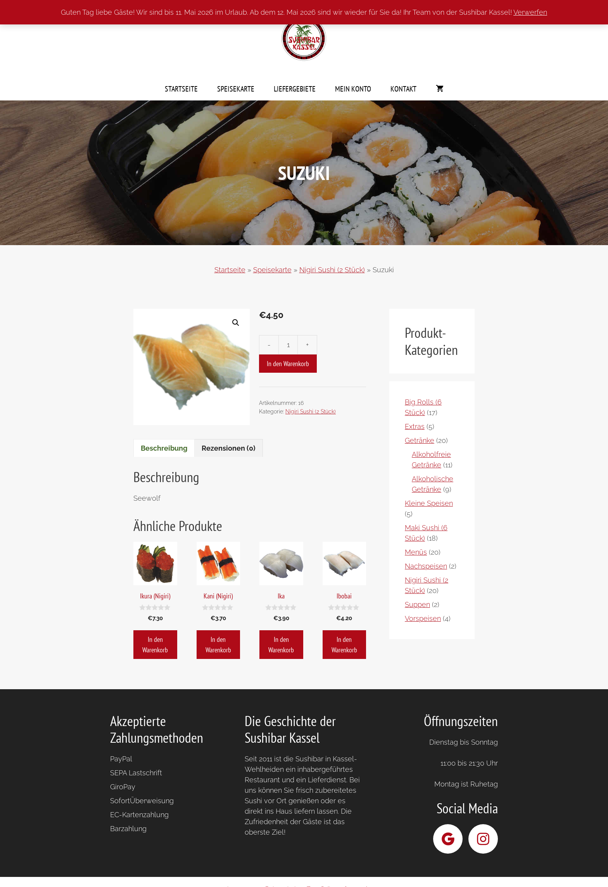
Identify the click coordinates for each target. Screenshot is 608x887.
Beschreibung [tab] (164, 448)
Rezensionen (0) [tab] (229, 448)
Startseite (181, 89)
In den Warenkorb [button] (155, 644)
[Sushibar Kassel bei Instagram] (483, 839)
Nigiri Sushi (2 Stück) (332, 270)
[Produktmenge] (288, 344)
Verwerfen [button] (530, 12)
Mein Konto (353, 89)
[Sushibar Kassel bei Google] (448, 839)
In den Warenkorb (288, 363)
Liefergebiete (295, 89)
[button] (236, 323)
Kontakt (403, 89)
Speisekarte (235, 89)
